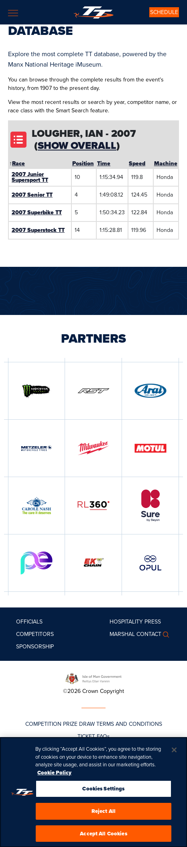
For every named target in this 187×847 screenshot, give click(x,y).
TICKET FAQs (93, 736)
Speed (137, 163)
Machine (165, 163)
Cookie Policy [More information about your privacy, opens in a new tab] (54, 775)
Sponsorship (35, 646)
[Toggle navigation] (13, 13)
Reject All (103, 813)
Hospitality (126, 621)
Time (103, 163)
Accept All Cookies (103, 836)
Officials (29, 621)
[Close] (174, 752)
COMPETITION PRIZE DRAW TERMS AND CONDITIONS (93, 724)
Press (152, 621)
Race (18, 163)
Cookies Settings (103, 791)
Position (83, 163)
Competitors (35, 634)
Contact (148, 634)
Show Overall (77, 145)
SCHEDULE (164, 12)
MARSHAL (122, 634)
